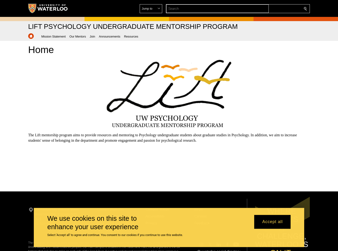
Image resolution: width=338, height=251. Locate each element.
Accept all (272, 222)
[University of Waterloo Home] (48, 8)
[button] (271, 8)
